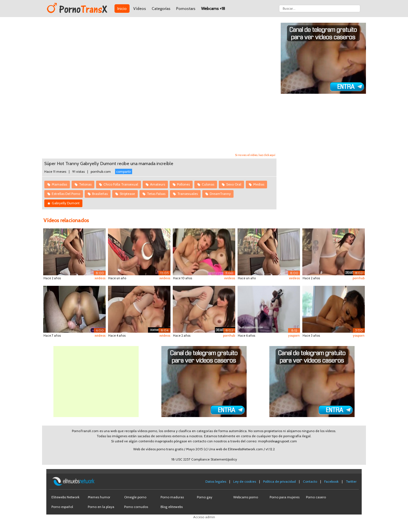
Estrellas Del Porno (66, 193)
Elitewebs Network (65, 497)
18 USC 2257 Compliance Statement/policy (204, 459)
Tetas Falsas (156, 193)
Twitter (351, 481)
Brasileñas (100, 193)
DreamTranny (220, 193)
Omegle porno (135, 497)
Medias (258, 184)
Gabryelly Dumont (66, 203)
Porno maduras (172, 497)
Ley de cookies (244, 481)
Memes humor (99, 497)
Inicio (122, 8)
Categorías (161, 8)
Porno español (62, 507)
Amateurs (157, 184)
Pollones (183, 184)
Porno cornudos (136, 507)
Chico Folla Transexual (120, 184)
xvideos (100, 278)
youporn (294, 336)
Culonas (208, 184)
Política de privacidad (279, 481)
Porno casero (316, 497)
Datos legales (215, 481)
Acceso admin (204, 517)
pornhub (359, 278)
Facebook (331, 481)
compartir (123, 171)
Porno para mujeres (284, 497)
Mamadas (59, 184)
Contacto (310, 481)
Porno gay (204, 497)
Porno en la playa (101, 507)
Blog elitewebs (172, 507)
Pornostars (185, 8)
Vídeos (139, 8)
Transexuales (187, 193)
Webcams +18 (213, 8)
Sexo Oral (233, 184)
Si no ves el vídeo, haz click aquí (255, 155)
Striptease (127, 193)
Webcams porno (245, 497)
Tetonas (85, 184)
